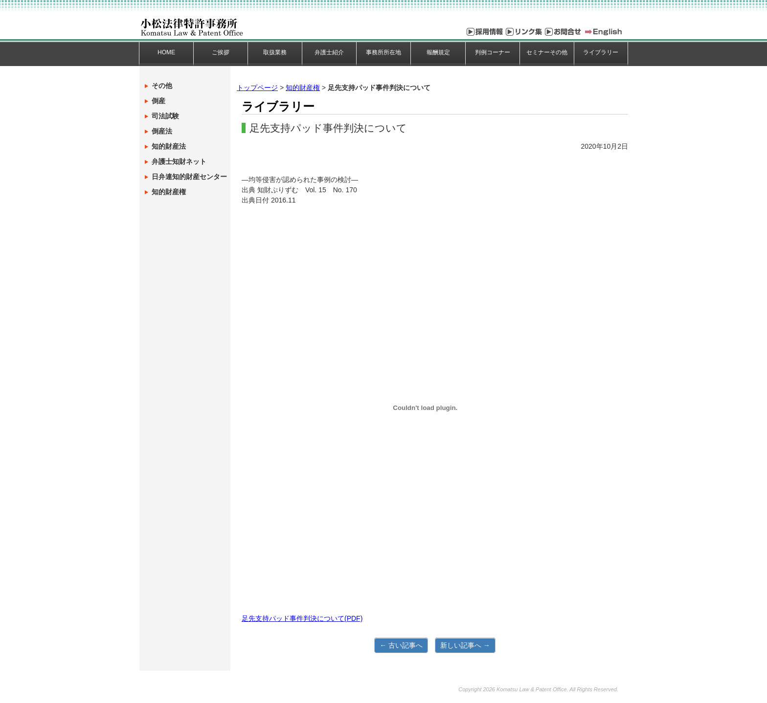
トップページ (257, 87)
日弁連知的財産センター (189, 177)
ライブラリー (600, 52)
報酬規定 (438, 52)
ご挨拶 (220, 52)
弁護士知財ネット (179, 161)
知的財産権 (303, 87)
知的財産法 (169, 146)
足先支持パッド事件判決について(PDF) (302, 618)
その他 (162, 86)
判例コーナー (492, 52)
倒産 (158, 101)
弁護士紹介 (329, 52)
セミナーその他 (546, 52)
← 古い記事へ (401, 645)
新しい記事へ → (465, 645)
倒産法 (162, 131)
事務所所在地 (383, 52)
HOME (166, 52)
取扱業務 (275, 52)
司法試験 (165, 116)
